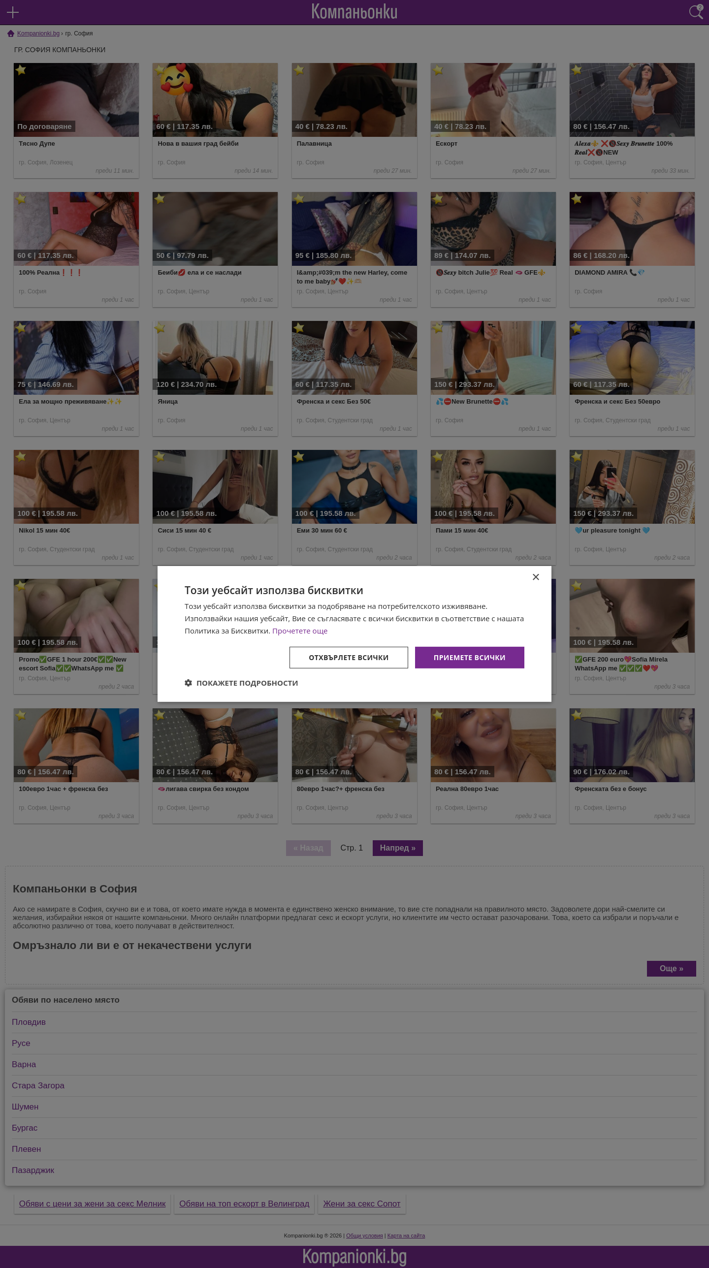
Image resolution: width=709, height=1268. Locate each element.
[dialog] (354, 634)
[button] (241, 682)
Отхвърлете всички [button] (349, 657)
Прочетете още (299, 630)
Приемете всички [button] (470, 657)
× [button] (535, 577)
